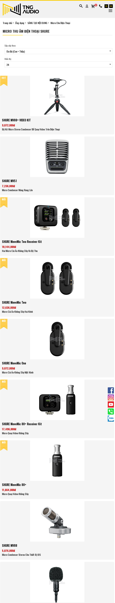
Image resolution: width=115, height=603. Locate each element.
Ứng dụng (19, 23)
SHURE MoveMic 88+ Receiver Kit (22, 424)
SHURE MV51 (9, 181)
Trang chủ (7, 23)
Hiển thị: (8, 58)
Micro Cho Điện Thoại (60, 23)
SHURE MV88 (9, 545)
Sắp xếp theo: (10, 45)
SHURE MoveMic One (14, 363)
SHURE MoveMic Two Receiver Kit (22, 241)
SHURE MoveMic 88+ (14, 485)
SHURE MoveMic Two (14, 302)
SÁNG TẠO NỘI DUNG (37, 23)
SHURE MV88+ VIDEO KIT (16, 120)
